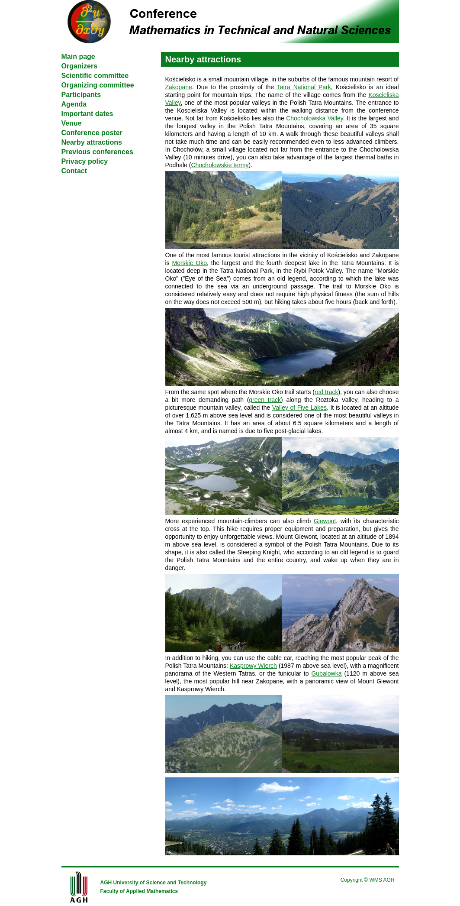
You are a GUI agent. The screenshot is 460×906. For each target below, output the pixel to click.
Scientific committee (95, 75)
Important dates (87, 113)
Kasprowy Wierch (253, 665)
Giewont (325, 521)
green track (265, 399)
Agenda (74, 104)
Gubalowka (326, 673)
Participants (81, 94)
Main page (78, 56)
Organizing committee (97, 85)
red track (326, 391)
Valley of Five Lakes (299, 407)
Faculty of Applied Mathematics (139, 891)
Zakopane (178, 87)
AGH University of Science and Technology (153, 883)
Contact (74, 171)
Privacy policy (84, 161)
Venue (71, 123)
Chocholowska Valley (314, 118)
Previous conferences (97, 151)
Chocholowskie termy (219, 165)
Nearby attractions (91, 142)
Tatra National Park (304, 87)
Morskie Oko (189, 262)
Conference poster (91, 132)
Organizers (79, 66)
